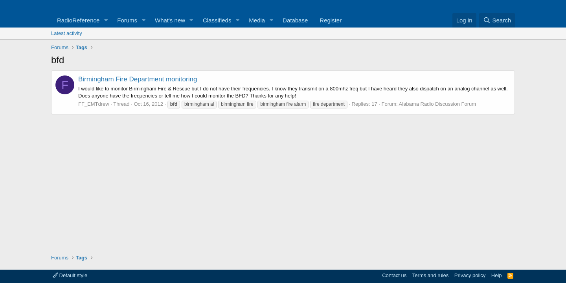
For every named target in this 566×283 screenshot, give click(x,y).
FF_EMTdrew (93, 104)
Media (257, 20)
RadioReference (78, 20)
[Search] (497, 20)
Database (295, 20)
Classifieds (217, 20)
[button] (105, 20)
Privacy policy (469, 275)
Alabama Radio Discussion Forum (437, 104)
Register (331, 20)
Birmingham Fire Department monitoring (137, 79)
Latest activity (66, 33)
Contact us (394, 275)
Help (496, 275)
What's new (170, 20)
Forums (127, 20)
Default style (70, 275)
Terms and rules (430, 275)
